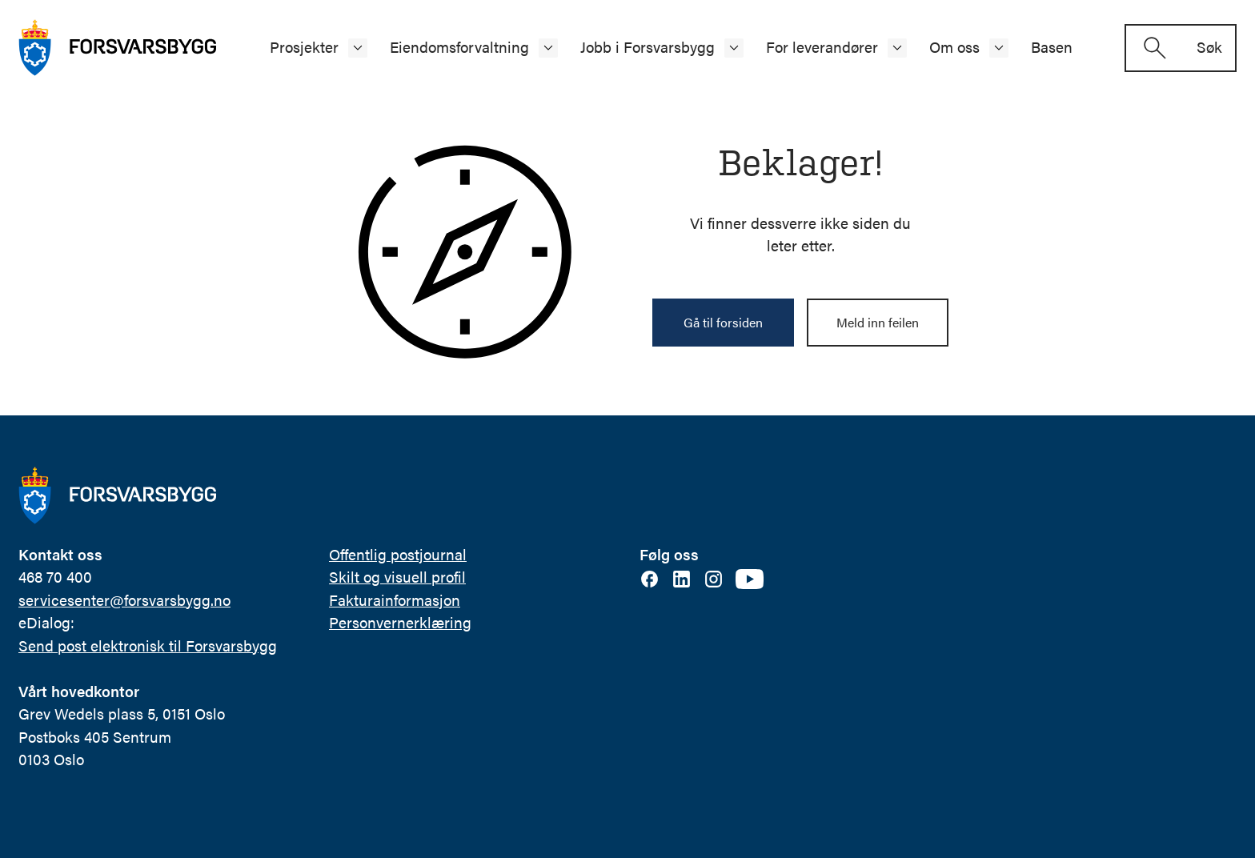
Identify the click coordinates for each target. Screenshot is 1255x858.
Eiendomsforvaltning (459, 47)
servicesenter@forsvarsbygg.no (124, 600)
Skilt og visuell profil (397, 576)
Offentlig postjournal (398, 554)
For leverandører (822, 47)
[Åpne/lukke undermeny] (358, 48)
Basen (1052, 47)
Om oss (954, 47)
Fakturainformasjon (394, 600)
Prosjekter (304, 47)
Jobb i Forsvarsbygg (647, 47)
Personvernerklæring (400, 622)
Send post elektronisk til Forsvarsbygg (147, 645)
